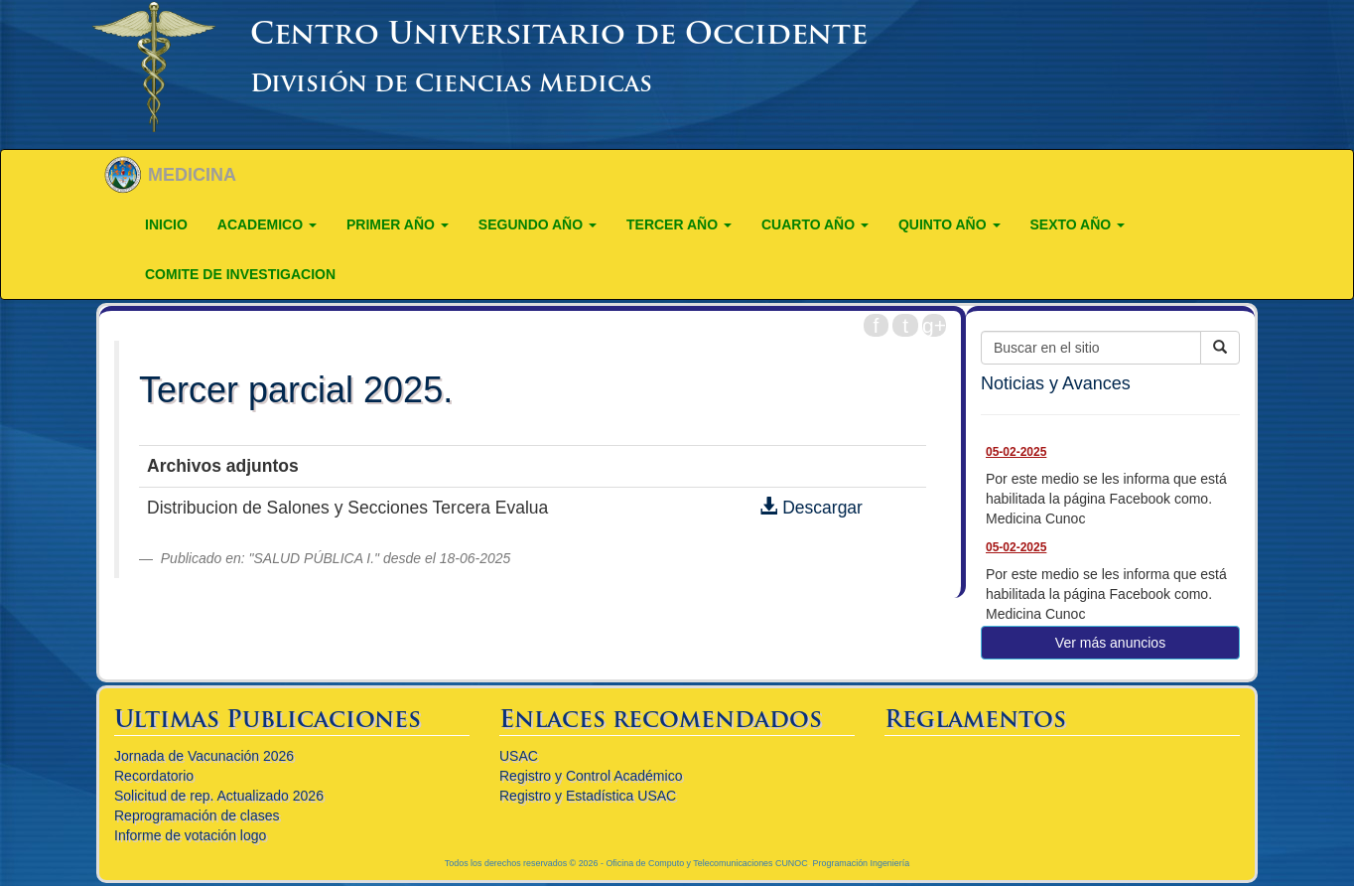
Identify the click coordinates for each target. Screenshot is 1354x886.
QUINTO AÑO (949, 224)
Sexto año (1078, 224)
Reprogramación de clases (197, 815)
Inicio (166, 224)
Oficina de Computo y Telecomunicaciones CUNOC (706, 863)
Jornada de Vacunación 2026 (204, 756)
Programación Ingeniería (861, 863)
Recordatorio (154, 776)
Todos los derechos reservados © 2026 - (526, 863)
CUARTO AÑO (815, 224)
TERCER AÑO (679, 224)
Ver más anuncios (1110, 643)
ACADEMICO (267, 224)
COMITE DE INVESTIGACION (240, 274)
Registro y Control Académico (590, 776)
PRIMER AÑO (397, 224)
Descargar (811, 507)
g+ (934, 325)
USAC (518, 756)
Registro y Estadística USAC (587, 796)
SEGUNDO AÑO (537, 224)
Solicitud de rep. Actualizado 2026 (219, 796)
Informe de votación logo (190, 835)
